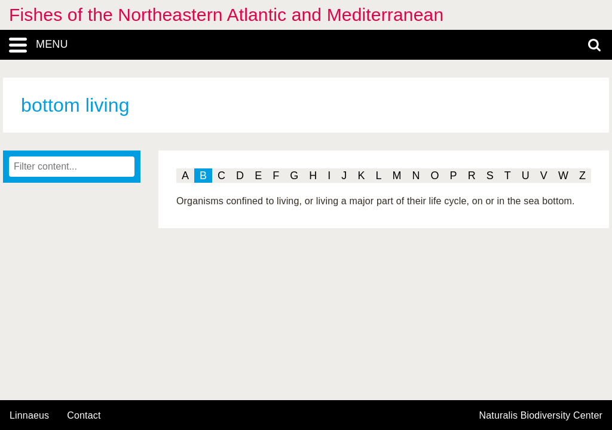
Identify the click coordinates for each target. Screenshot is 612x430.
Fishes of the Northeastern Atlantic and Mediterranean (226, 14)
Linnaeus (29, 415)
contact (83, 415)
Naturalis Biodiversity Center (541, 415)
